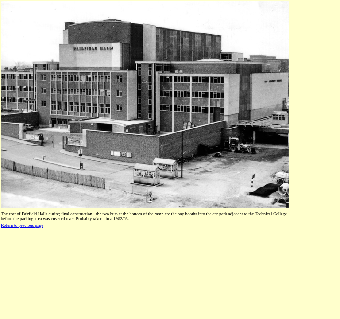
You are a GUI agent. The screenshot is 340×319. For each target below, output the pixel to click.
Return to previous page (22, 225)
